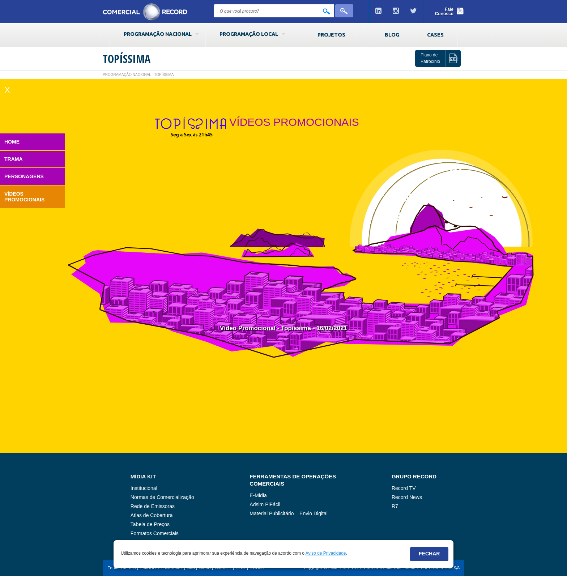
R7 (395, 506)
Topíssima (126, 58)
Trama (13, 159)
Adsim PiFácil (265, 504)
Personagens (24, 176)
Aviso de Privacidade (326, 553)
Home (12, 142)
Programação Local (248, 34)
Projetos (331, 35)
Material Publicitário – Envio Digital (289, 513)
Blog (392, 35)
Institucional (144, 488)
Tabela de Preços (150, 524)
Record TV (404, 488)
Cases (435, 35)
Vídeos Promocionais (24, 196)
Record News (407, 497)
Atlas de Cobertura (152, 515)
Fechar (429, 553)
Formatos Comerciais (155, 533)
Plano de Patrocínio (430, 58)
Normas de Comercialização (162, 497)
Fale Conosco (444, 11)
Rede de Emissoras (153, 506)
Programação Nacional (158, 34)
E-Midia (258, 495)
